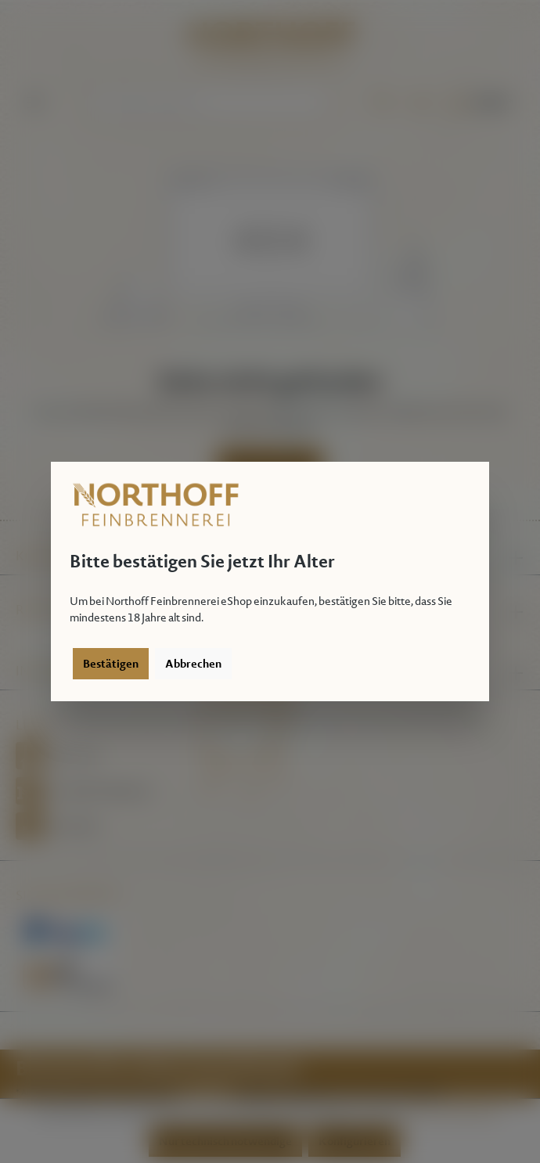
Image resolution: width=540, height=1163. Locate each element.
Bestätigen (111, 664)
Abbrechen (193, 664)
